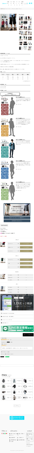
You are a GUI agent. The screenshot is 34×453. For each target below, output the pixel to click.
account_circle (29, 3)
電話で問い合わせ (29, 434)
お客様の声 (12, 437)
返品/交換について (5, 322)
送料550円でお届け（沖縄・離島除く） (8, 316)
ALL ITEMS (16, 405)
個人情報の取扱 (20, 439)
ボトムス (13, 8)
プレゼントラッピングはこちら (7, 319)
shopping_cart (31, 3)
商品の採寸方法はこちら (26, 81)
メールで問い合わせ (29, 439)
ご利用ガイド (20, 437)
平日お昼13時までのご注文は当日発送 (8, 313)
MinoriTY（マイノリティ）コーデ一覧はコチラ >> (17, 217)
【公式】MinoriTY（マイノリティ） (5, 8)
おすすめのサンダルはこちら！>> (17, 220)
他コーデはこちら (18, 104)
